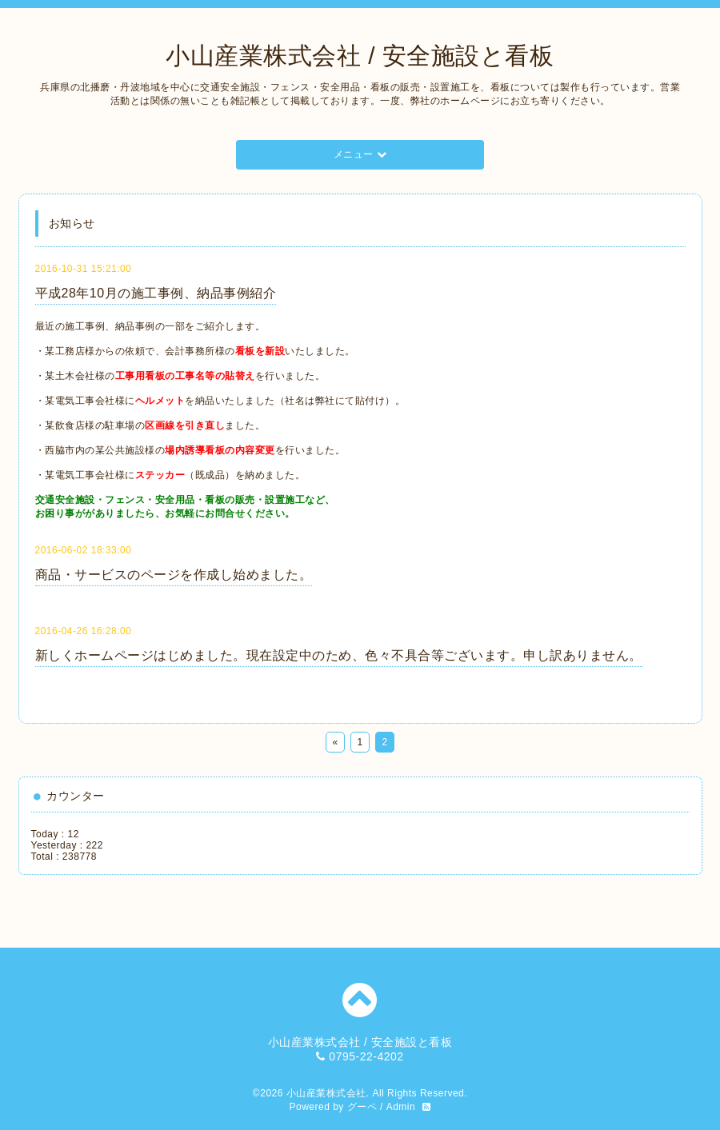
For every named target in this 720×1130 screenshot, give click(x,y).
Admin (401, 1106)
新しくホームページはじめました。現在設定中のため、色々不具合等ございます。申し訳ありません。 (338, 655)
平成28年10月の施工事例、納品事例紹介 (156, 293)
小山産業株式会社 (326, 1093)
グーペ (362, 1106)
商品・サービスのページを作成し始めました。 (174, 574)
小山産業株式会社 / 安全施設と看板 (360, 55)
